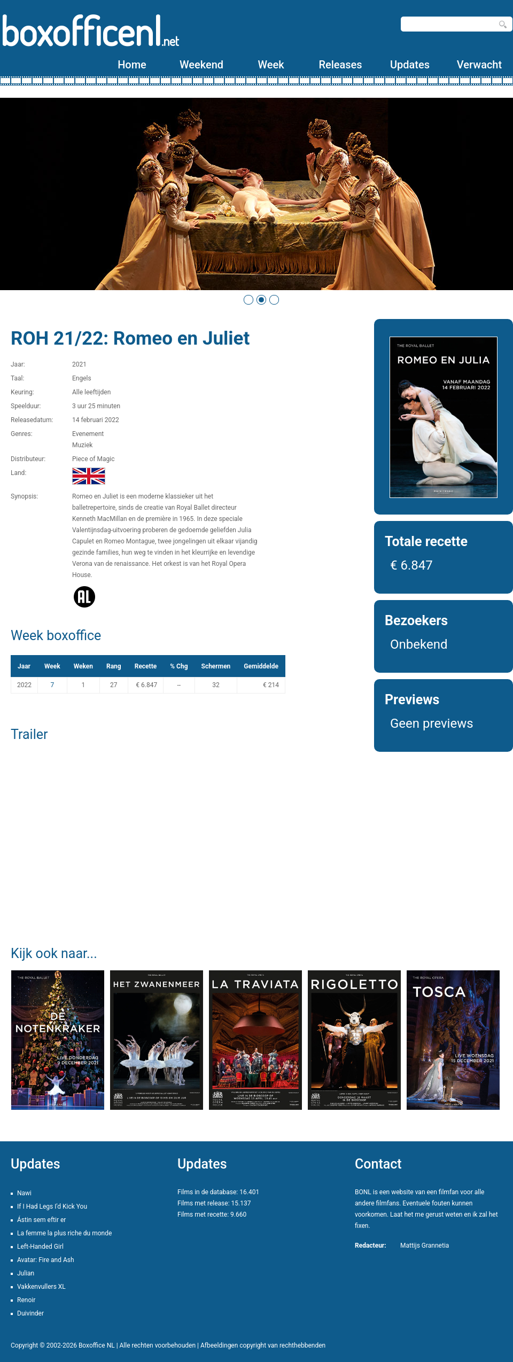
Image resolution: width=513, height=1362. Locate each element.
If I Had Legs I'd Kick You (52, 1206)
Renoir (26, 1300)
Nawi (24, 1193)
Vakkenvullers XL (41, 1286)
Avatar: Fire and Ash (45, 1260)
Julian (25, 1273)
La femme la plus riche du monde (64, 1233)
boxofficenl (89, 30)
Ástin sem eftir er (41, 1220)
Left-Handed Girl (40, 1246)
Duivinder (30, 1313)
